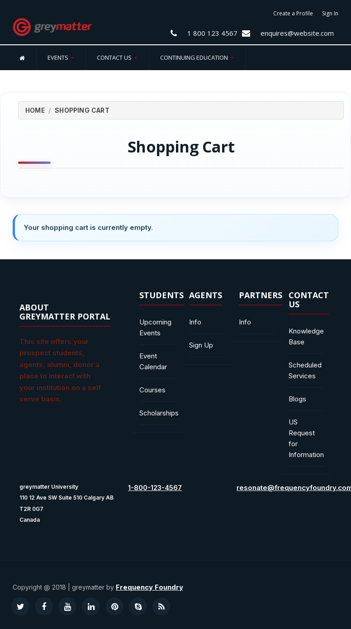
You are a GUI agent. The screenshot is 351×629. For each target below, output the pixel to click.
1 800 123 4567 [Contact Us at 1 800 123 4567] (212, 33)
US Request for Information (306, 438)
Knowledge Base (306, 336)
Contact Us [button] (117, 57)
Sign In (330, 13)
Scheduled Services (305, 370)
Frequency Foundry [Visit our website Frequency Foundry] (149, 587)
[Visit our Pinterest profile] (114, 606)
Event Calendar (153, 361)
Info (195, 322)
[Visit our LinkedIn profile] (91, 606)
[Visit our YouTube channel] (67, 606)
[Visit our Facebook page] (44, 606)
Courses (152, 390)
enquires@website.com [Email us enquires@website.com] (297, 33)
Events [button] (60, 57)
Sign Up (201, 345)
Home (35, 110)
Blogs (297, 399)
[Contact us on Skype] (138, 606)
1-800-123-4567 (155, 487)
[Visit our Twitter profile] (20, 606)
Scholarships (157, 413)
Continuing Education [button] (197, 57)
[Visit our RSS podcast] (161, 606)
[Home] (22, 58)
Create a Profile (293, 13)
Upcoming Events (155, 327)
